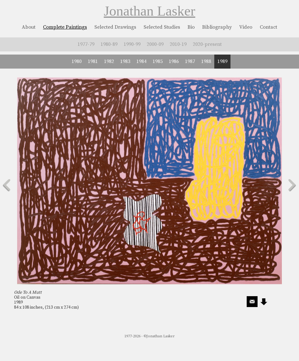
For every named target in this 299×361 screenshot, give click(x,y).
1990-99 (132, 44)
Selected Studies (162, 27)
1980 (77, 61)
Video (245, 27)
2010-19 (178, 44)
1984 (141, 61)
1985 (158, 61)
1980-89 (109, 44)
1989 (222, 61)
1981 (93, 61)
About (29, 27)
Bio (191, 27)
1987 (190, 61)
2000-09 (155, 44)
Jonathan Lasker (149, 11)
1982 (109, 61)
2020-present (207, 44)
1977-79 (86, 44)
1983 (125, 61)
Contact (268, 27)
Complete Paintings (65, 27)
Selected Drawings (115, 27)
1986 (174, 61)
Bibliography (217, 27)
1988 (206, 61)
